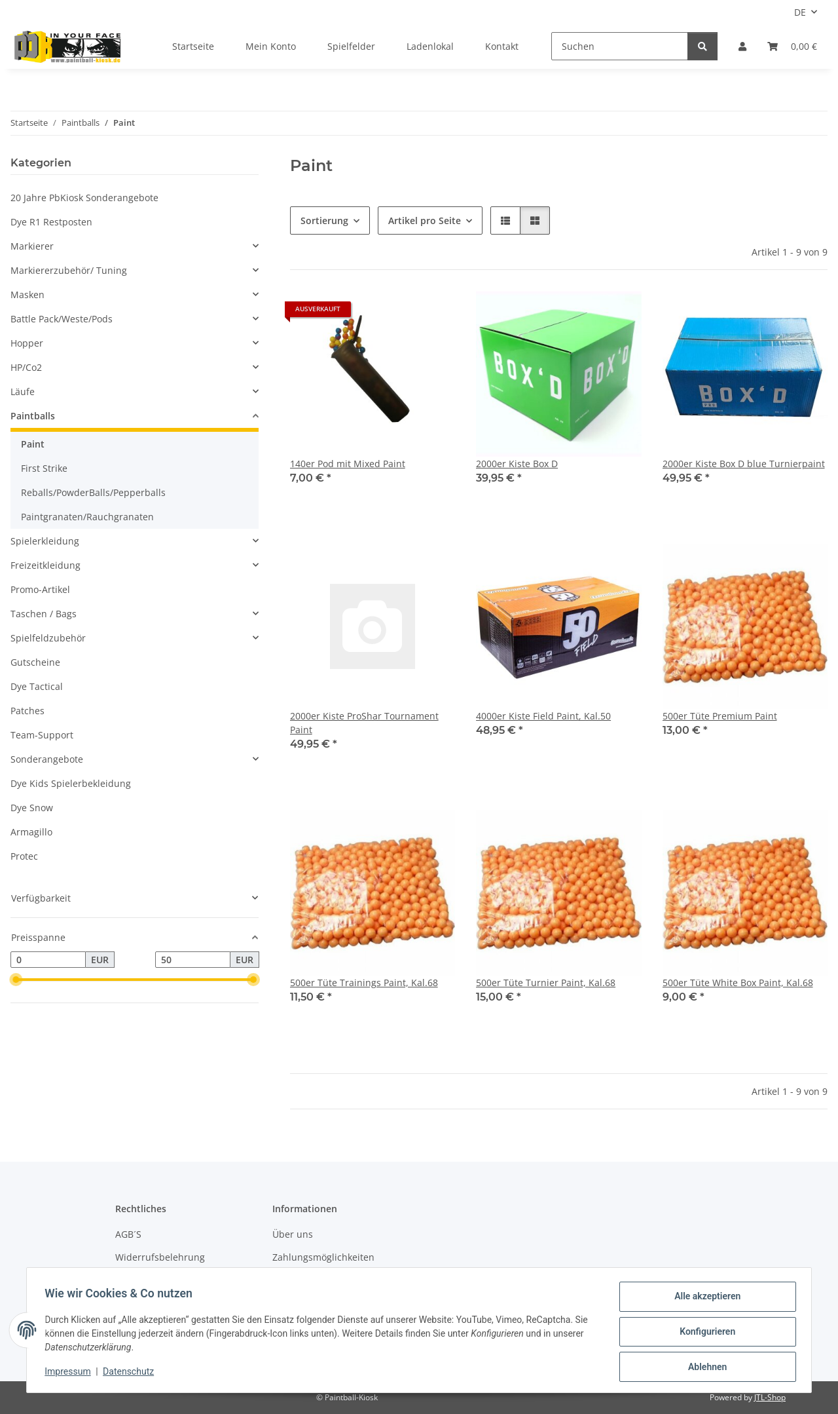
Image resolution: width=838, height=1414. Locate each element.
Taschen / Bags (43, 613)
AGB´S (128, 1234)
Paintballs (32, 416)
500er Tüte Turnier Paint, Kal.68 (545, 982)
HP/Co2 (26, 367)
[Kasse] (792, 46)
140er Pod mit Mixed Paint (347, 463)
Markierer (32, 246)
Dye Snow (31, 807)
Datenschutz (131, 1373)
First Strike (44, 468)
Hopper (26, 343)
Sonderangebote (46, 759)
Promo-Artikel (40, 589)
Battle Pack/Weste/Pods (61, 319)
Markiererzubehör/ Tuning (68, 270)
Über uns (292, 1234)
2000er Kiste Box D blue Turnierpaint (744, 463)
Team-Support (41, 735)
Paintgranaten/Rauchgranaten (87, 516)
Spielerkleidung (44, 541)
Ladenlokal (430, 46)
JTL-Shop (770, 1397)
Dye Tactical (36, 686)
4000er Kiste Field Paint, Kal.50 (543, 716)
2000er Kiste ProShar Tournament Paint (364, 723)
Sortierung (324, 220)
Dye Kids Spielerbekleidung (70, 783)
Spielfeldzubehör (48, 638)
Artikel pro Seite (424, 220)
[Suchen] (619, 46)
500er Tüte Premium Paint (720, 716)
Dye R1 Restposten (51, 222)
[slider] (15, 980)
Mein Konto (271, 46)
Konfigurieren (704, 1333)
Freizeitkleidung (45, 565)
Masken (27, 294)
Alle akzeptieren (704, 1299)
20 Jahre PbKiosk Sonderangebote (84, 197)
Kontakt (502, 46)
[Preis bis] (192, 959)
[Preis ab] (48, 959)
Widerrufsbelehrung (160, 1257)
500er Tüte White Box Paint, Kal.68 (738, 982)
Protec (24, 856)
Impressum (71, 1373)
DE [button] (800, 12)
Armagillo (31, 832)
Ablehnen (704, 1367)
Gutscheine (35, 662)
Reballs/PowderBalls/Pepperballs (93, 492)
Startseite (193, 46)
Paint (33, 444)
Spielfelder (351, 46)
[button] (742, 46)
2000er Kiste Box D (517, 463)
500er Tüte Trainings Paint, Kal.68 (364, 982)
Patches (27, 710)
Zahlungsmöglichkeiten (323, 1257)
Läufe (22, 391)
